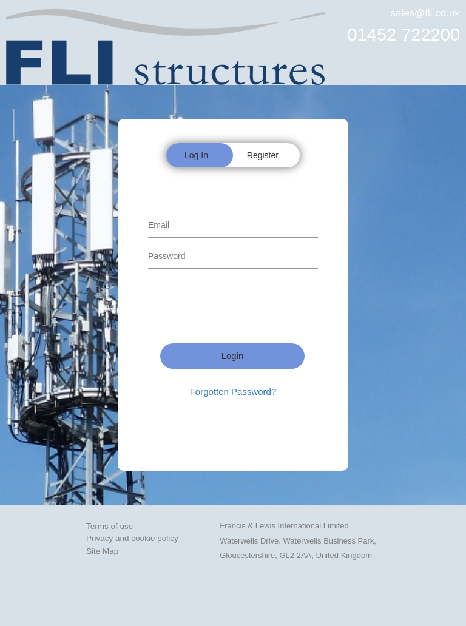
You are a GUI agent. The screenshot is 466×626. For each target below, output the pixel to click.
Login (232, 356)
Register (263, 155)
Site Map (102, 551)
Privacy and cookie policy (132, 538)
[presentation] (240, 307)
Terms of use (109, 526)
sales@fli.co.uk (425, 13)
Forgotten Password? (233, 391)
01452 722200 (404, 34)
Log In (196, 155)
